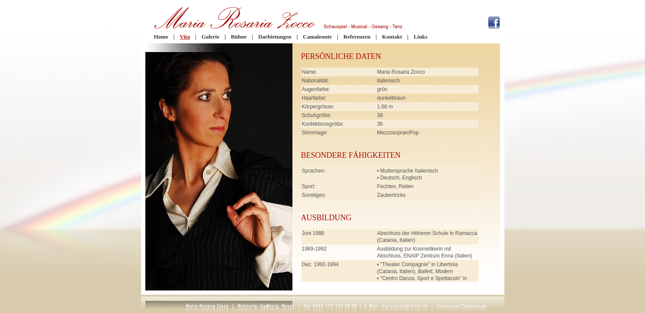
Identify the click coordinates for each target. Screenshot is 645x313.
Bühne (239, 36)
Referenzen (357, 36)
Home (161, 36)
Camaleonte (317, 36)
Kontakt (392, 36)
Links (420, 36)
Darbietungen (275, 36)
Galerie (210, 36)
